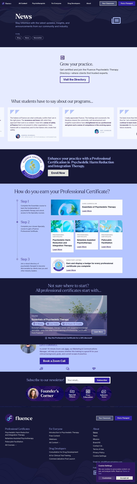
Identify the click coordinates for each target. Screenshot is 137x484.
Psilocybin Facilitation (14, 442)
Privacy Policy (98, 452)
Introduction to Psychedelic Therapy (64, 432)
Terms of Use (98, 449)
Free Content (54, 436)
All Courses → (11, 445)
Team (95, 436)
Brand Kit (96, 442)
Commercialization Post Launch (62, 459)
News (95, 432)
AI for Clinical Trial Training (60, 455)
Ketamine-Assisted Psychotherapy (19, 438)
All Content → (54, 442)
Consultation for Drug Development (63, 452)
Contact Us (97, 446)
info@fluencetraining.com (111, 462)
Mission (96, 439)
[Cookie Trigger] (99, 456)
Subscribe (102, 380)
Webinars (53, 439)
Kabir (67, 349)
